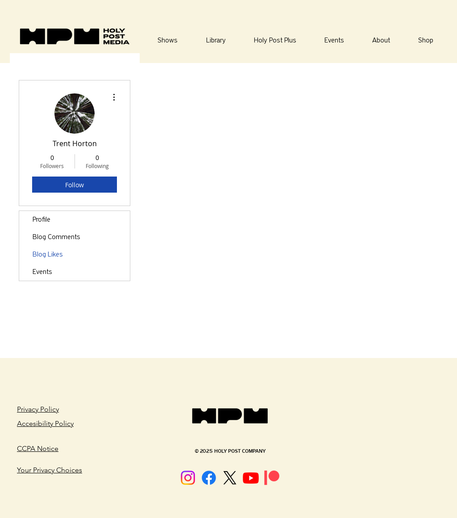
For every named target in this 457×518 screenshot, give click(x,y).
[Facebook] (208, 477)
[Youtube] (250, 477)
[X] (229, 477)
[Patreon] (271, 477)
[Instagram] (188, 477)
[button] (215, 40)
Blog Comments (56, 236)
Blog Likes (48, 254)
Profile (41, 219)
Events (42, 271)
